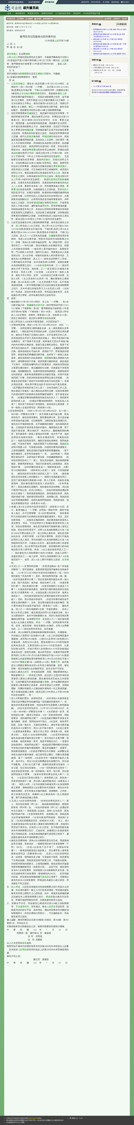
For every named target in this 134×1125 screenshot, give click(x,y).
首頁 (9, 13)
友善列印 (107, 19)
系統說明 (77, 13)
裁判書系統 (49, 2)
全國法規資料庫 (33, 1118)
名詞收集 (37, 19)
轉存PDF (116, 19)
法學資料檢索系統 (15, 2)
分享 (124, 19)
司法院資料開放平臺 (91, 13)
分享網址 (20, 19)
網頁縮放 (115, 2)
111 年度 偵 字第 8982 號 (102, 86)
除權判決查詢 (47, 13)
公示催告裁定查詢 (62, 13)
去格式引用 (11, 19)
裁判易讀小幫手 (48, 19)
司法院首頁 (95, 2)
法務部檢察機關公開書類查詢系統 (110, 92)
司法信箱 (125, 2)
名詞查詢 (29, 19)
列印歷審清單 (121, 24)
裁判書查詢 (20, 13)
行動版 (105, 2)
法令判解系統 (34, 2)
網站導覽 (85, 2)
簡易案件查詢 (33, 13)
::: (79, 2)
